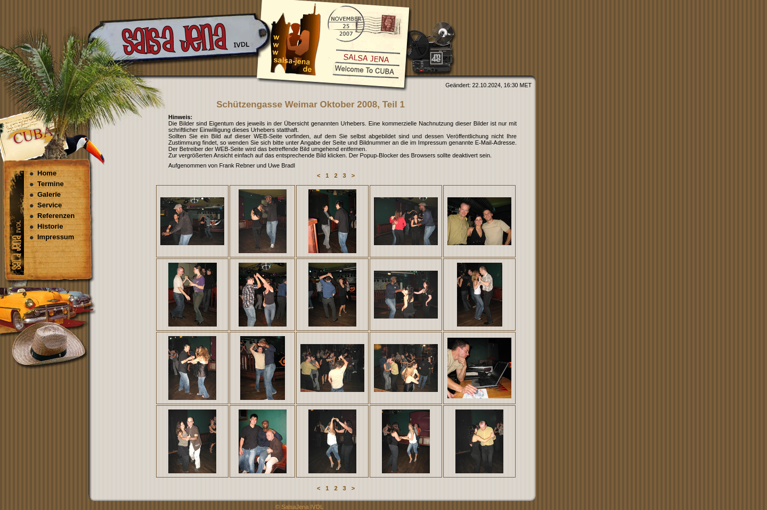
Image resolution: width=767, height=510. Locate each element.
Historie (50, 226)
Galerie (49, 194)
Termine (50, 184)
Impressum (55, 237)
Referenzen (56, 216)
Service (49, 205)
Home (46, 173)
